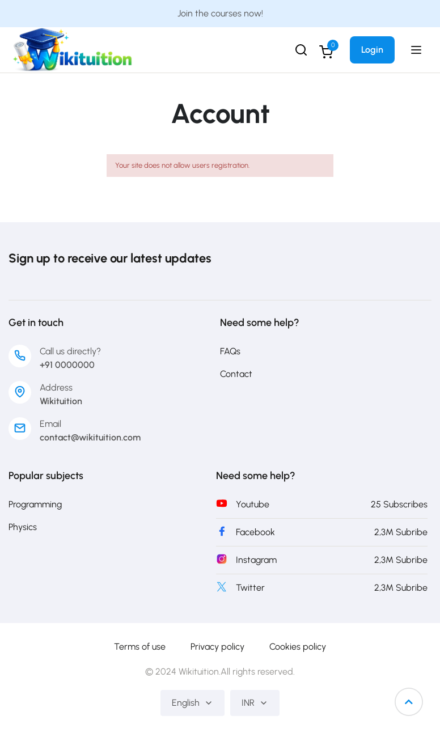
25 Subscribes (399, 504)
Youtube (252, 504)
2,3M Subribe (401, 532)
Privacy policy (217, 646)
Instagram (256, 559)
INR (255, 702)
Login (372, 49)
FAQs (230, 351)
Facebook (255, 532)
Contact (236, 373)
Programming (35, 504)
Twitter (250, 587)
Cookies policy (297, 646)
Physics (23, 527)
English (192, 702)
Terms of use (140, 646)
